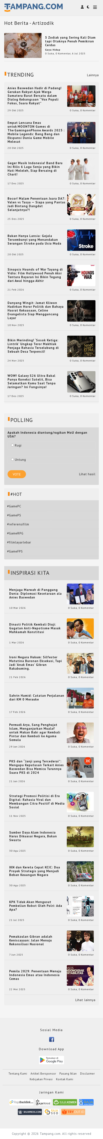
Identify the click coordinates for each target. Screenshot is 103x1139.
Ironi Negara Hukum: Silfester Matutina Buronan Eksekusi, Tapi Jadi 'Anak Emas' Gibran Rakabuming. (35, 662)
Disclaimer (87, 1073)
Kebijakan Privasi (41, 1079)
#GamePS (14, 515)
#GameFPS (15, 551)
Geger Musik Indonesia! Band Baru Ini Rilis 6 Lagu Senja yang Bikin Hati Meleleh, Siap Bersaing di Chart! (35, 168)
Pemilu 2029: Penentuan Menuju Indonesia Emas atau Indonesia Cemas (35, 975)
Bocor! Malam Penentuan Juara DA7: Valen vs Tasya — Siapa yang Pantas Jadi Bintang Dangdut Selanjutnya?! (37, 204)
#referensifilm (18, 524)
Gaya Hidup (52, 49)
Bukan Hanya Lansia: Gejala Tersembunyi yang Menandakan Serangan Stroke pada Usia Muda (34, 239)
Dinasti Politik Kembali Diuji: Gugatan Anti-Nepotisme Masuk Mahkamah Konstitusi (35, 628)
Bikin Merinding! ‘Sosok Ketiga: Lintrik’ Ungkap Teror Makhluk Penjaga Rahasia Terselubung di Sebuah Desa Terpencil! (33, 345)
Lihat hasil (87, 474)
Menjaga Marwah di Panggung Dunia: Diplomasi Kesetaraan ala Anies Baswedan (35, 593)
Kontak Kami (64, 1079)
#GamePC (14, 506)
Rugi (16, 445)
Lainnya (93, 75)
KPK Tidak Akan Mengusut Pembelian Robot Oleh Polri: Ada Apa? (35, 905)
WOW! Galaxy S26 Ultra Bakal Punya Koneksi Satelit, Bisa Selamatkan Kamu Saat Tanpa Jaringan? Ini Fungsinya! (32, 381)
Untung (18, 460)
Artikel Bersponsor (43, 1073)
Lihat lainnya (85, 1000)
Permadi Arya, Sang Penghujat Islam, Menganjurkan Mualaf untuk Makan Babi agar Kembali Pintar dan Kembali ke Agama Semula (34, 732)
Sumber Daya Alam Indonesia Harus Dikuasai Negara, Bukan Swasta (33, 836)
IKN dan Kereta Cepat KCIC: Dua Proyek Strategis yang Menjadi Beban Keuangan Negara (34, 871)
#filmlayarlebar (19, 542)
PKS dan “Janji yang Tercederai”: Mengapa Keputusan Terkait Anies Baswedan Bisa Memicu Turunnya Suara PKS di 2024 (36, 767)
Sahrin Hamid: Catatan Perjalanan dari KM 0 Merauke (36, 697)
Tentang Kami (17, 1073)
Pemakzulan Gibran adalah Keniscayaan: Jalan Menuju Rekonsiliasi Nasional (30, 940)
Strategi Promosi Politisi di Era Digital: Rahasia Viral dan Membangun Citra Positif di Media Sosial (37, 801)
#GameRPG (15, 533)
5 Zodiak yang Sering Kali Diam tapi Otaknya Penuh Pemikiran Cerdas (70, 41)
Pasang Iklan (68, 1073)
